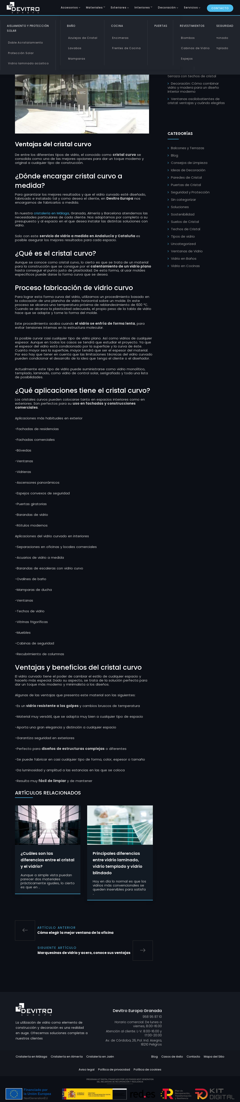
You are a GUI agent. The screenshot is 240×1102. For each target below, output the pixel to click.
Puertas (160, 26)
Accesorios (69, 7)
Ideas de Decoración (188, 170)
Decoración (167, 7)
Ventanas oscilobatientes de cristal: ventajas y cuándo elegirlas (196, 100)
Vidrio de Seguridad (217, 26)
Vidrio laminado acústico (28, 63)
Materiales (94, 7)
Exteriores (118, 7)
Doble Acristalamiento (25, 42)
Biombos (188, 38)
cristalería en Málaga (51, 214)
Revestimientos (192, 26)
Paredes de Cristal (186, 177)
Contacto (220, 8)
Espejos (187, 59)
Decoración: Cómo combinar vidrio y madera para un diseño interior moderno (193, 87)
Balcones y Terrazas (187, 148)
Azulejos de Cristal (82, 38)
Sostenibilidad (182, 214)
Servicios (191, 7)
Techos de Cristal (185, 229)
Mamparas (76, 59)
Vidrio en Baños (183, 258)
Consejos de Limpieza (189, 162)
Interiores (142, 7)
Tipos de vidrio (183, 236)
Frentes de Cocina (126, 48)
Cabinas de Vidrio (195, 48)
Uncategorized (183, 243)
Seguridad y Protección (190, 192)
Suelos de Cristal (185, 221)
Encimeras (120, 38)
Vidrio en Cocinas (185, 265)
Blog (174, 155)
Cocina (117, 26)
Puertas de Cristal (186, 184)
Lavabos (75, 48)
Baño (71, 26)
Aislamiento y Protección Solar (28, 28)
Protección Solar (21, 53)
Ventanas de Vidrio (187, 251)
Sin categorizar (183, 199)
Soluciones (180, 207)
